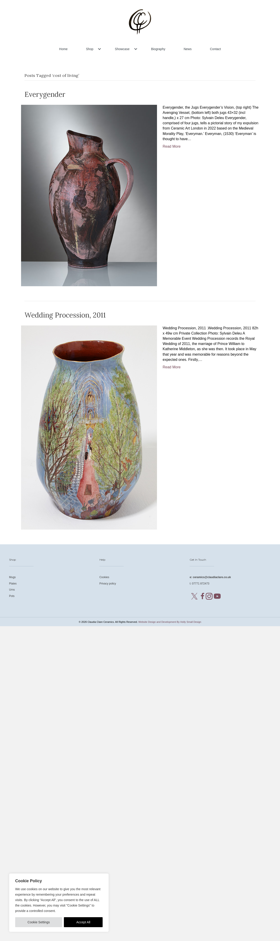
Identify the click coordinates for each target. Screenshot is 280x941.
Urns (12, 589)
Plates (13, 583)
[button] (99, 49)
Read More (172, 146)
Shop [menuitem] (89, 49)
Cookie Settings (39, 922)
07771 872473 (200, 583)
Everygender (44, 94)
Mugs (12, 577)
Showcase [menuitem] (122, 49)
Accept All (83, 922)
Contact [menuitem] (215, 49)
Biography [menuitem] (158, 49)
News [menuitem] (188, 49)
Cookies (104, 577)
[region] (59, 902)
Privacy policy (107, 583)
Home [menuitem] (63, 49)
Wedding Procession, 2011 (65, 315)
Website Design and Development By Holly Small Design (169, 622)
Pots (11, 596)
